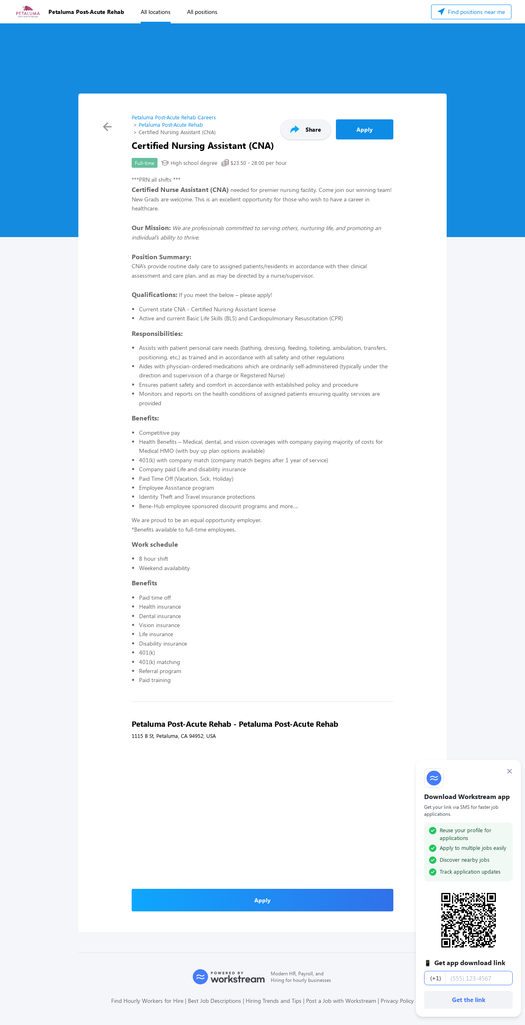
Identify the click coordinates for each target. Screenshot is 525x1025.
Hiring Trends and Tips (273, 1000)
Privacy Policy (397, 1000)
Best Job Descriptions (214, 1000)
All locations (156, 12)
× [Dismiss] (510, 771)
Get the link (468, 999)
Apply (364, 129)
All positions (202, 12)
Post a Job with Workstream (341, 1000)
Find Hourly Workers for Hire (147, 1000)
